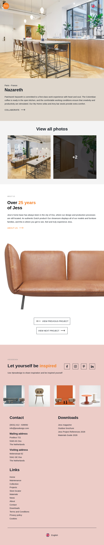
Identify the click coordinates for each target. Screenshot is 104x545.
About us (15, 228)
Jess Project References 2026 (71, 432)
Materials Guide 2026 (67, 435)
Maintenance (15, 480)
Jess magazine (65, 425)
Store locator (15, 491)
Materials (14, 494)
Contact (13, 505)
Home (12, 477)
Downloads (15, 508)
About (12, 501)
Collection (14, 484)
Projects (13, 487)
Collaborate (15, 110)
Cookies (13, 518)
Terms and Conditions (19, 511)
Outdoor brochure (66, 428)
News (12, 498)
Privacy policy (16, 515)
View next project (52, 330)
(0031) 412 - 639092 (19, 425)
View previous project (52, 321)
